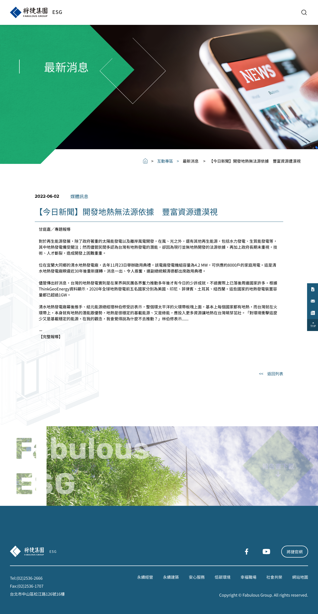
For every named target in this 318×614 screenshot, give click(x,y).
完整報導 (51, 336)
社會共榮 (274, 577)
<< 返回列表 (271, 374)
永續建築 (171, 577)
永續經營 (145, 577)
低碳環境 (223, 577)
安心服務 (197, 577)
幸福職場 (248, 577)
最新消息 (191, 161)
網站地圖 (300, 577)
